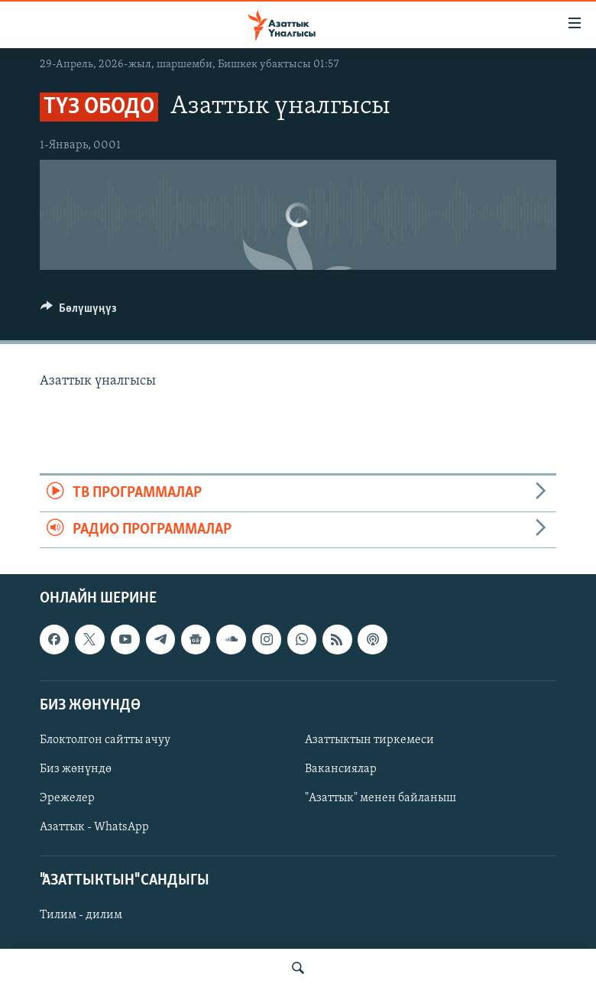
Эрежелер (67, 798)
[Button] (78, 311)
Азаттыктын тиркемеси (369, 740)
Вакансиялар (341, 769)
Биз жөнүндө (76, 769)
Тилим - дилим (81, 915)
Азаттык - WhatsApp (94, 827)
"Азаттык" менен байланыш (380, 798)
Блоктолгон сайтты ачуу (105, 740)
